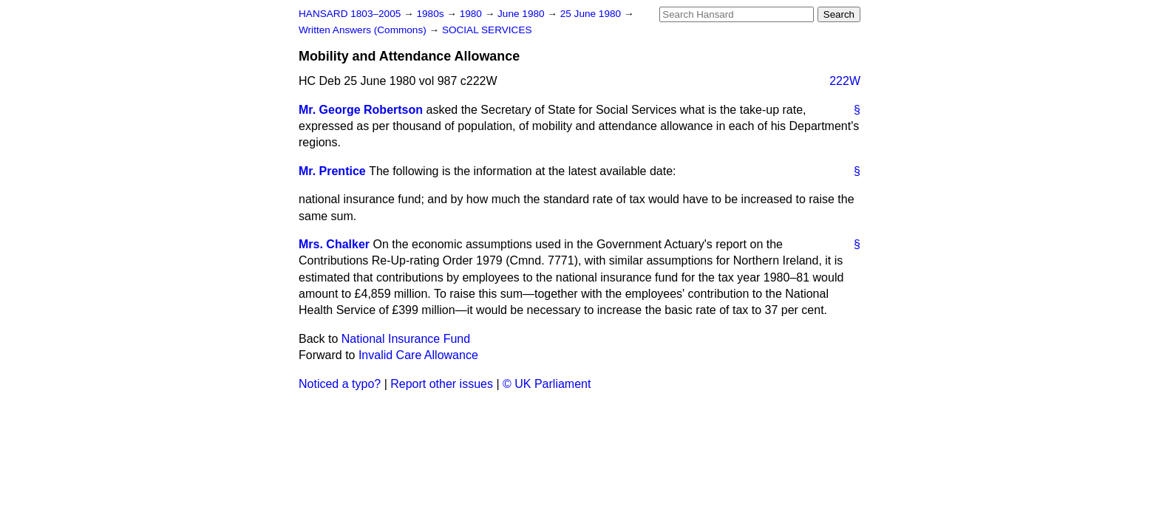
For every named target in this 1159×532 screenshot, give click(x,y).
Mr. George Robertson (361, 109)
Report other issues (441, 384)
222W (844, 81)
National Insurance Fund (405, 338)
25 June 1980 (592, 13)
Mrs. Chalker (334, 244)
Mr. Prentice (332, 171)
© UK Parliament (547, 384)
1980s (431, 13)
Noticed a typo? (340, 384)
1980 (472, 13)
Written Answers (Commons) (364, 29)
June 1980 (522, 13)
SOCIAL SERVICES (487, 29)
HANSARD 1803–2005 (350, 13)
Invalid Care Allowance (418, 355)
